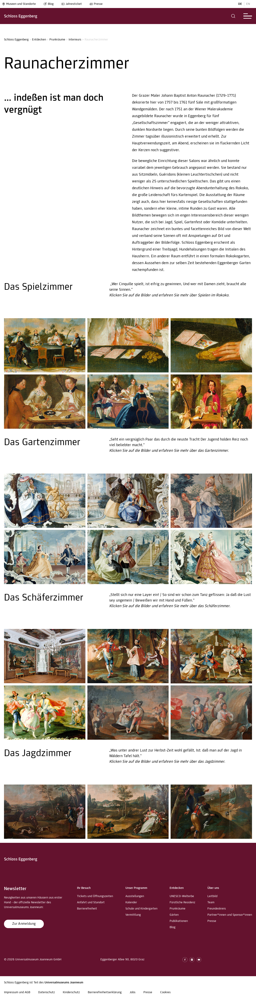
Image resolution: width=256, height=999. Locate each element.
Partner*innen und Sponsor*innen (229, 915)
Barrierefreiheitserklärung (105, 992)
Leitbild (212, 896)
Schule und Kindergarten (141, 908)
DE (240, 4)
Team (210, 902)
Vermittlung (133, 915)
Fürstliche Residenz (182, 902)
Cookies (165, 992)
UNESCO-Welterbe (182, 896)
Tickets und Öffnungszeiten (95, 896)
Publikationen (179, 921)
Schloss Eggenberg (16, 39)
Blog (49, 4)
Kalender (131, 902)
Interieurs (75, 39)
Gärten (174, 915)
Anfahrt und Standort (91, 902)
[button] (233, 16)
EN (248, 4)
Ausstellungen (134, 896)
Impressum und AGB (17, 992)
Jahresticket (71, 4)
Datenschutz (46, 992)
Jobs (132, 992)
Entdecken (39, 39)
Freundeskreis (216, 908)
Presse (96, 4)
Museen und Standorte (19, 4)
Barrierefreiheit (87, 908)
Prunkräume (57, 39)
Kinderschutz (71, 992)
